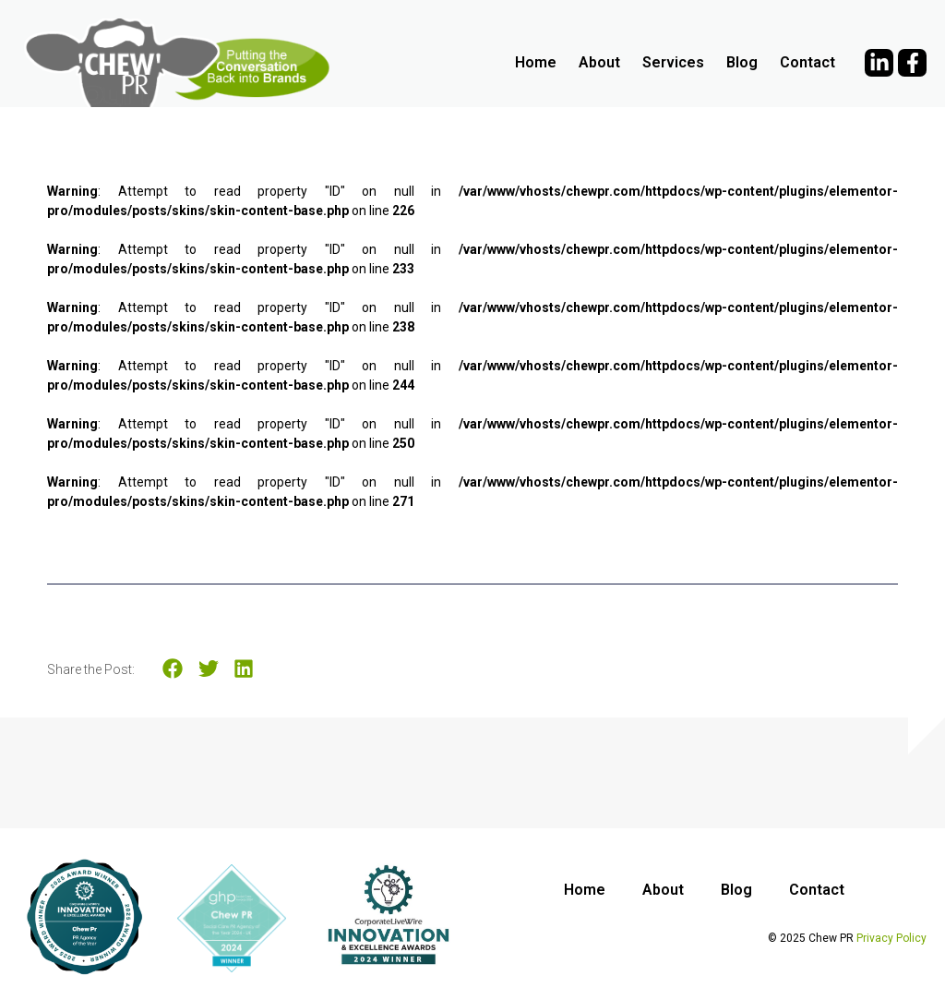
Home (535, 62)
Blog (742, 62)
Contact (807, 62)
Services (673, 62)
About (599, 62)
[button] (173, 669)
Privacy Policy (891, 938)
